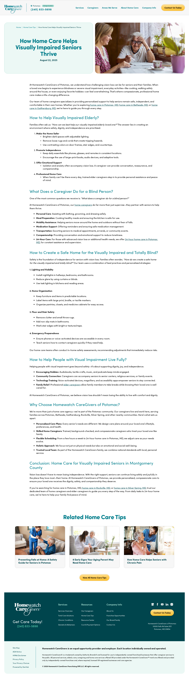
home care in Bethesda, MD (133, 104)
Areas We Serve (109, 7)
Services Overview (65, 611)
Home (18, 27)
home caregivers (83, 204)
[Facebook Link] (157, 604)
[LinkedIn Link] (167, 604)
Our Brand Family (113, 620)
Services (80, 7)
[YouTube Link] (162, 604)
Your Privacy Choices (21, 663)
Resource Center (87, 620)
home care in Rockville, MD (96, 487)
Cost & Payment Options (90, 625)
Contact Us (111, 625)
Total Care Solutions (66, 615)
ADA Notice (17, 651)
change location (48, 6)
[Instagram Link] (171, 604)
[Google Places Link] (152, 604)
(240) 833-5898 (41, 9)
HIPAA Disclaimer (19, 655)
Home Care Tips (29, 27)
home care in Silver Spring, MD (130, 487)
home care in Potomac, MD (104, 104)
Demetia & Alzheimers (66, 625)
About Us (110, 611)
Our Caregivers (87, 611)
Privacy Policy (18, 659)
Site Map (16, 648)
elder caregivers (72, 384)
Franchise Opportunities (116, 615)
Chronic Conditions (65, 620)
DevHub (26, 667)
